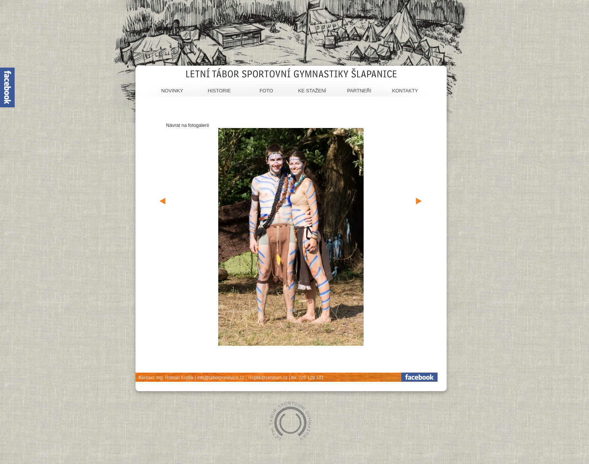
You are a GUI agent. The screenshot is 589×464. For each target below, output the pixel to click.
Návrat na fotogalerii (187, 125)
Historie (219, 90)
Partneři (359, 90)
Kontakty (405, 90)
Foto (266, 90)
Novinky (172, 90)
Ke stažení (312, 90)
